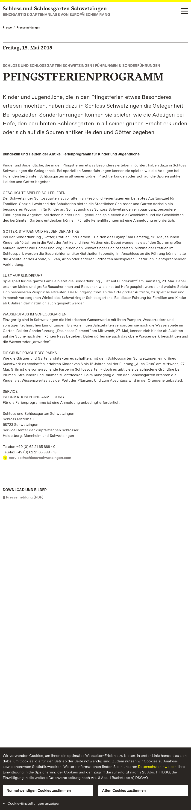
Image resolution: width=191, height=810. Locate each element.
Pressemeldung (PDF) (24, 497)
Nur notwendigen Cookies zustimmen (38, 790)
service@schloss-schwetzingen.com (40, 457)
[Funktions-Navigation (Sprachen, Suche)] (184, 11)
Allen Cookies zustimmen (124, 790)
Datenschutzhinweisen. (157, 766)
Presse (7, 27)
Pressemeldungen (28, 27)
